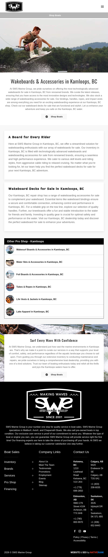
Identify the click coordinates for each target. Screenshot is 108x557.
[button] (102, 6)
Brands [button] (8, 468)
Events (42, 478)
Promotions (44, 472)
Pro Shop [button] (10, 482)
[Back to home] (14, 6)
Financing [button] (10, 489)
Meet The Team (46, 465)
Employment (45, 475)
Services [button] (9, 475)
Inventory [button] (10, 461)
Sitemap (43, 485)
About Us (43, 461)
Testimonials (45, 468)
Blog (41, 482)
